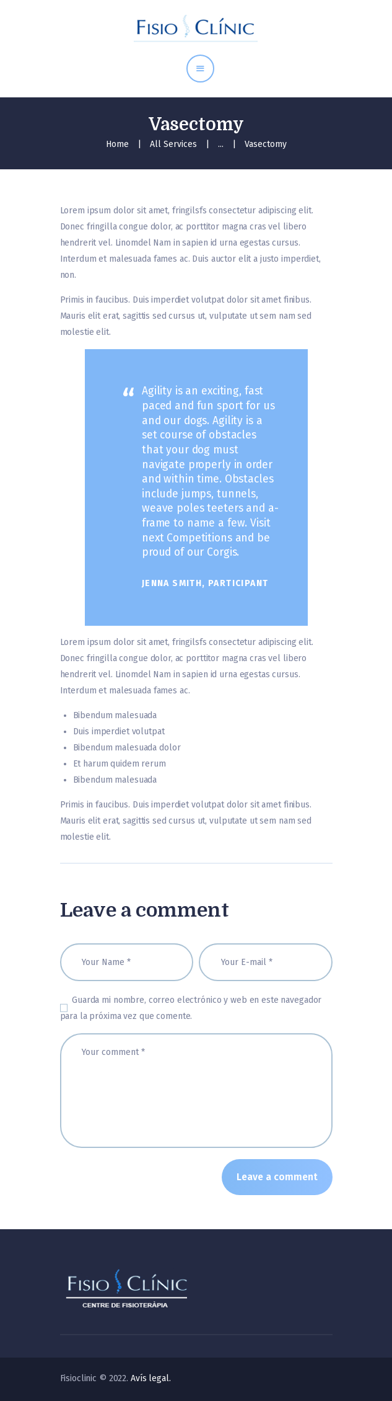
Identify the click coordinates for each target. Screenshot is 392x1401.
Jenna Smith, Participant (205, 583)
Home (117, 144)
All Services (173, 144)
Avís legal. (151, 1378)
